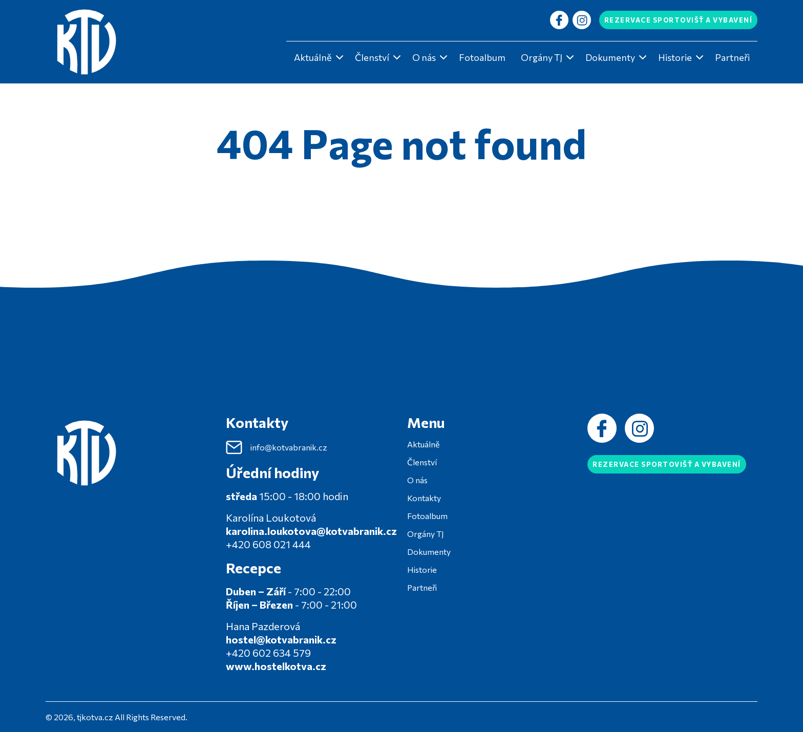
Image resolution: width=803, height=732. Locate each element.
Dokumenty (610, 57)
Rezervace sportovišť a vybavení (678, 20)
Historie (675, 57)
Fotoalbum (482, 57)
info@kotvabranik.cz (276, 447)
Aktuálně (313, 57)
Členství (372, 57)
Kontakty (424, 498)
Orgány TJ (541, 57)
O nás (424, 57)
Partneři (732, 57)
